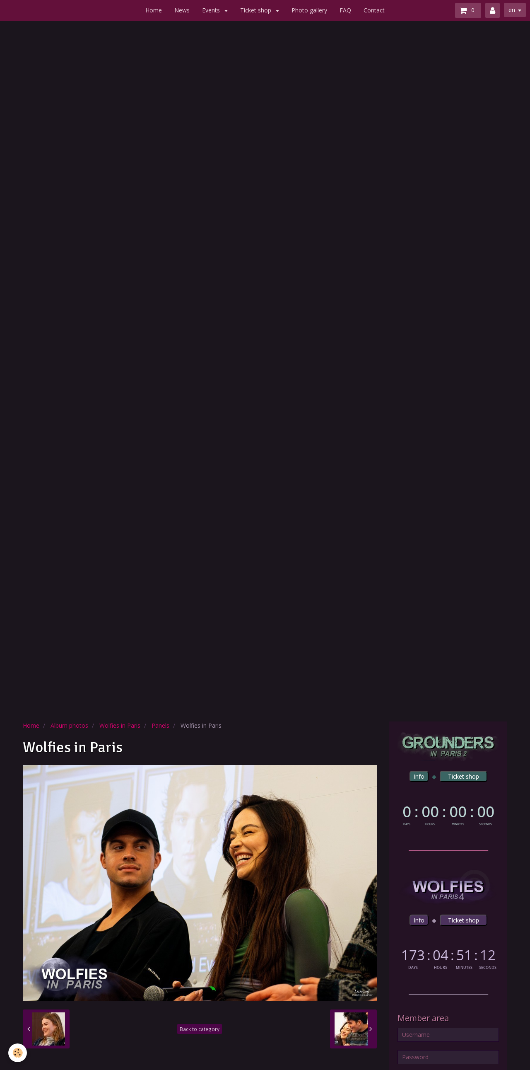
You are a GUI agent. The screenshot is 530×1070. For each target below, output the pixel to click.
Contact (374, 10)
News (182, 10)
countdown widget (448, 813)
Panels (160, 725)
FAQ (345, 10)
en (511, 10)
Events (212, 10)
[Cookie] (17, 1052)
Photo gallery (309, 10)
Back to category (199, 1029)
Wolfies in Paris (119, 725)
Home (153, 10)
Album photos (69, 725)
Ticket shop (256, 10)
